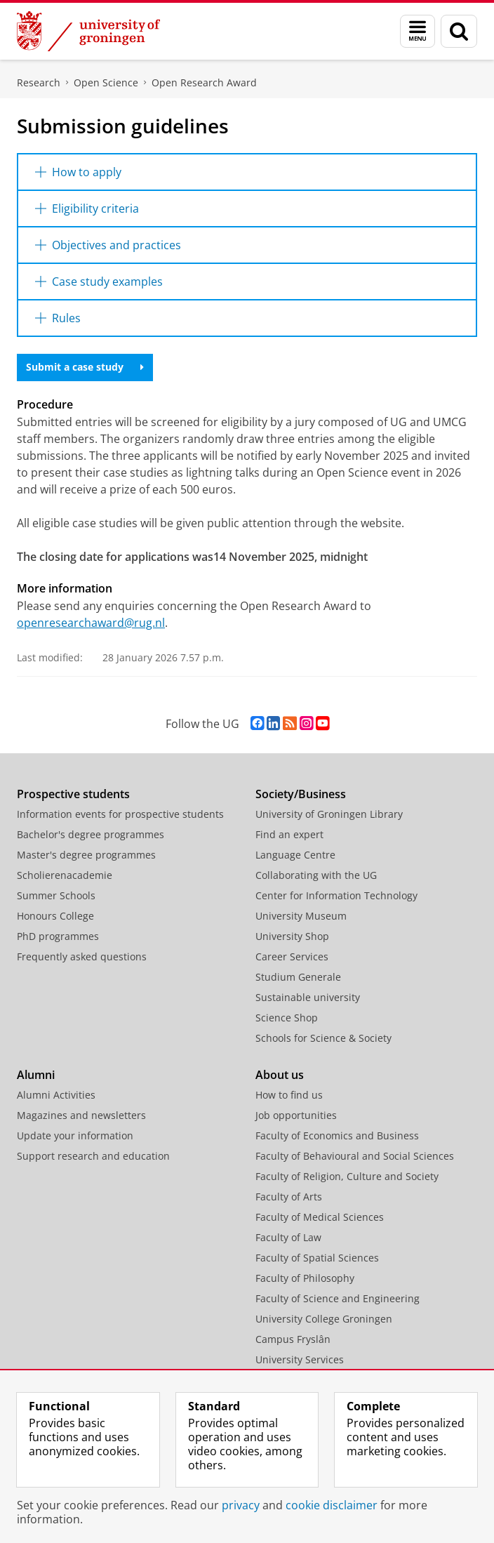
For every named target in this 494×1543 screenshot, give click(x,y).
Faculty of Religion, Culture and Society (347, 1176)
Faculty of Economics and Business (337, 1135)
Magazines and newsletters (81, 1115)
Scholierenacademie (64, 875)
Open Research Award (204, 82)
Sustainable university (307, 997)
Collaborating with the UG (316, 875)
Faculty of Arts (288, 1196)
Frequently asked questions (82, 956)
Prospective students (73, 794)
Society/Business (300, 794)
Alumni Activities (56, 1094)
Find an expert (289, 834)
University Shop (292, 936)
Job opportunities (296, 1115)
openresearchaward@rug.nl (91, 622)
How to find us (289, 1094)
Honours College (55, 915)
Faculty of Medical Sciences (319, 1217)
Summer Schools (56, 895)
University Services (299, 1359)
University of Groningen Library (329, 814)
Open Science (106, 82)
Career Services (291, 956)
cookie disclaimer (332, 1505)
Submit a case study (85, 366)
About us (279, 1075)
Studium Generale (298, 977)
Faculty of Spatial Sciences (317, 1257)
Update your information (75, 1135)
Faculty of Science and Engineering (337, 1298)
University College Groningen (323, 1318)
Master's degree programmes (86, 854)
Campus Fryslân (293, 1339)
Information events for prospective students (120, 814)
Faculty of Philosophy (304, 1278)
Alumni (36, 1075)
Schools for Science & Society (323, 1038)
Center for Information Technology (336, 895)
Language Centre (295, 854)
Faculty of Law (288, 1237)
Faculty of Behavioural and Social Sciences (354, 1156)
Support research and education (93, 1156)
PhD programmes (58, 936)
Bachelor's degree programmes (90, 834)
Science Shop (286, 1017)
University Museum (301, 915)
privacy (241, 1505)
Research (38, 82)
